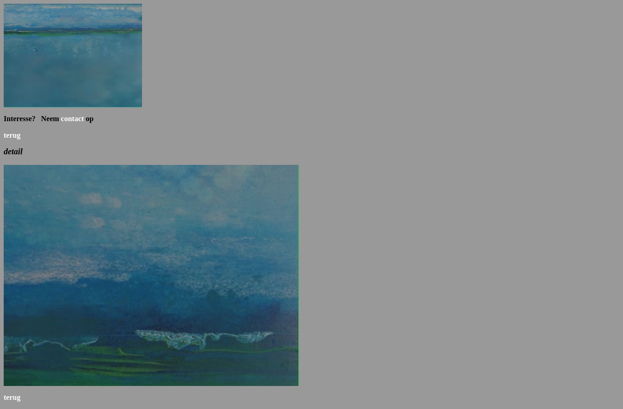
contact (72, 119)
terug (12, 135)
